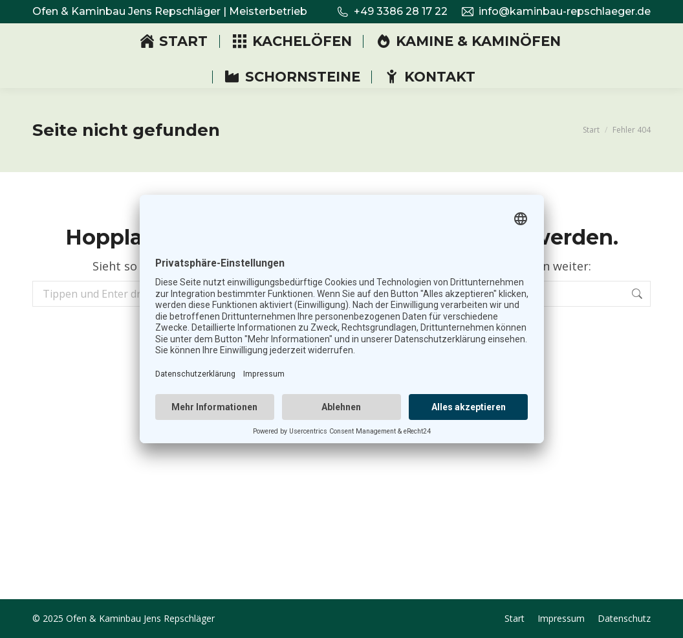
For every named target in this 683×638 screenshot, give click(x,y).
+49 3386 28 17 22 (392, 12)
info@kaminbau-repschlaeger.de (556, 12)
